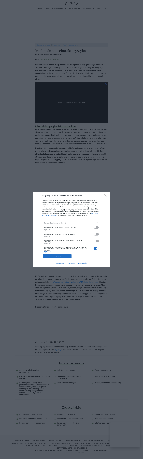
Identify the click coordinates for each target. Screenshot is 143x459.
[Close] (106, 196)
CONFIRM (57, 256)
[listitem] (71, 223)
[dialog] (71, 229)
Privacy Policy (82, 263)
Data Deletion (60, 263)
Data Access (71, 263)
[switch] (96, 227)
